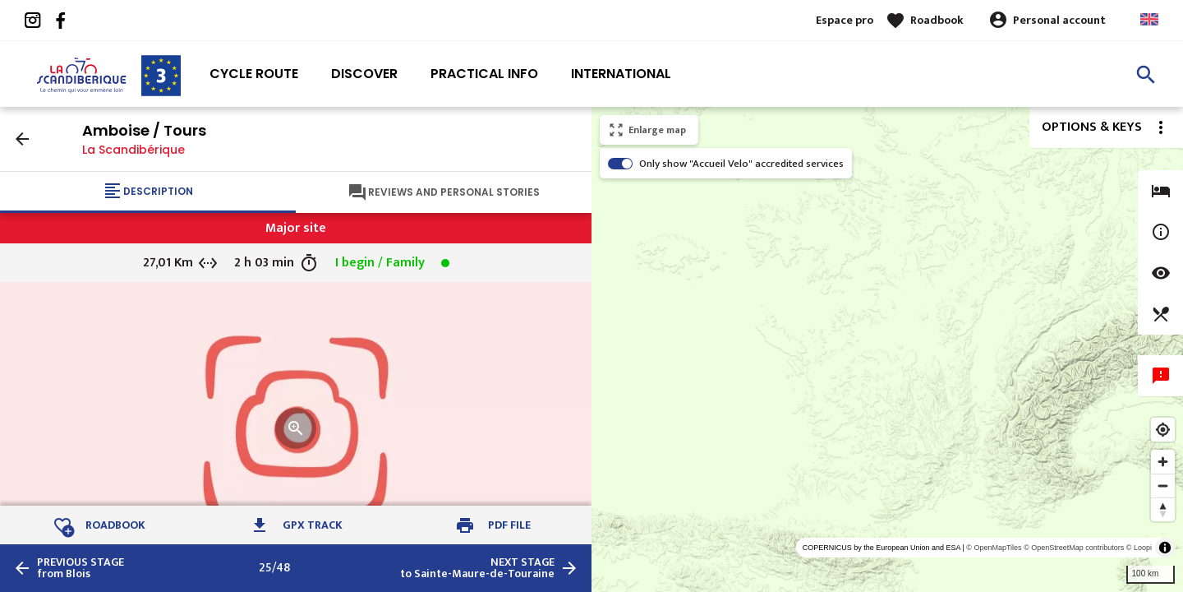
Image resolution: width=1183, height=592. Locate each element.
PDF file (509, 525)
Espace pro (844, 20)
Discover (364, 73)
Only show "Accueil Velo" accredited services (741, 164)
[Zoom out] (1163, 485)
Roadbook (937, 20)
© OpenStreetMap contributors (1074, 547)
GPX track (313, 525)
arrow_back (22, 139)
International (621, 73)
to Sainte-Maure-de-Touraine (477, 568)
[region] (887, 349)
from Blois (80, 568)
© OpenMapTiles (993, 547)
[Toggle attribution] (1165, 547)
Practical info (484, 73)
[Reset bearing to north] (1163, 509)
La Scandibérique (133, 149)
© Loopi (1139, 547)
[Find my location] (1163, 430)
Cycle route (253, 73)
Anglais (1149, 19)
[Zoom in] (1163, 462)
